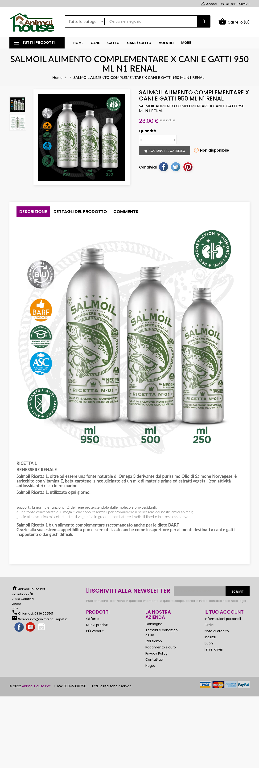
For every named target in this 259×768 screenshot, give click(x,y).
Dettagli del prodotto (80, 211)
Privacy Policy (156, 653)
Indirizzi (210, 637)
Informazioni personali (223, 618)
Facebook (19, 627)
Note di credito (217, 631)
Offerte (92, 618)
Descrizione (33, 211)
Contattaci (154, 659)
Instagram (42, 627)
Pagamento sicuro (160, 647)
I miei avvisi (214, 649)
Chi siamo (153, 641)
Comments (125, 211)
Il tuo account (224, 612)
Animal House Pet (36, 686)
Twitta (175, 166)
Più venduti (95, 631)
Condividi (163, 166)
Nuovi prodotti (97, 625)
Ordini (209, 625)
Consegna (153, 624)
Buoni (209, 643)
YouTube (30, 627)
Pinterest (188, 166)
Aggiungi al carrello (164, 151)
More (186, 42)
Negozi (150, 665)
